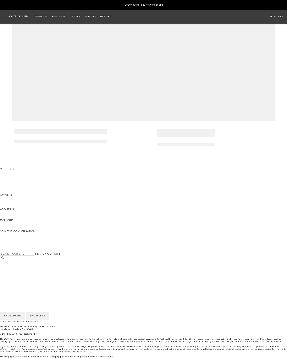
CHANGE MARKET (12, 261)
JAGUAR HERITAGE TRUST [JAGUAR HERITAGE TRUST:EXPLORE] (18, 227)
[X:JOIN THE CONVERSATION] (2, 249)
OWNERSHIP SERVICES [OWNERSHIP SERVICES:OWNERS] (16, 198)
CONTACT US (9, 272)
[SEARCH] (2, 258)
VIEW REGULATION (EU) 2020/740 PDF (18, 334)
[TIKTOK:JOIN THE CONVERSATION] (6, 238)
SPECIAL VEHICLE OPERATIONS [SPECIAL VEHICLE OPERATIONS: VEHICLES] (21, 180)
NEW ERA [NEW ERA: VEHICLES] (6, 191)
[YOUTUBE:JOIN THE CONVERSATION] (8, 242)
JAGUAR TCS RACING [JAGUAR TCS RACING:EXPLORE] (14, 224)
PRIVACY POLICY (11, 276)
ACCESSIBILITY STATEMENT (19, 284)
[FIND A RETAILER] (273, 16)
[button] (41, 17)
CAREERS (6, 265)
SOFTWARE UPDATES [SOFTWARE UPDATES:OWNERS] (14, 205)
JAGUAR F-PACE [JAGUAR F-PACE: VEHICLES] (11, 172)
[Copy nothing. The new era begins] (143, 5)
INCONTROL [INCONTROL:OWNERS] (8, 202)
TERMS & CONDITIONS (15, 269)
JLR (2, 213)
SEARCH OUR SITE (47, 253)
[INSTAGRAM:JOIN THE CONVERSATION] (9, 235)
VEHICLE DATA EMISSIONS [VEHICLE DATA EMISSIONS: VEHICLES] (18, 187)
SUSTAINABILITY (11, 216)
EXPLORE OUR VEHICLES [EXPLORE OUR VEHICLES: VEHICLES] (17, 176)
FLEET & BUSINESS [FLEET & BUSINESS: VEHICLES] (13, 183)
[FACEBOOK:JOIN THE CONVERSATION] (9, 246)
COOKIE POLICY (11, 280)
